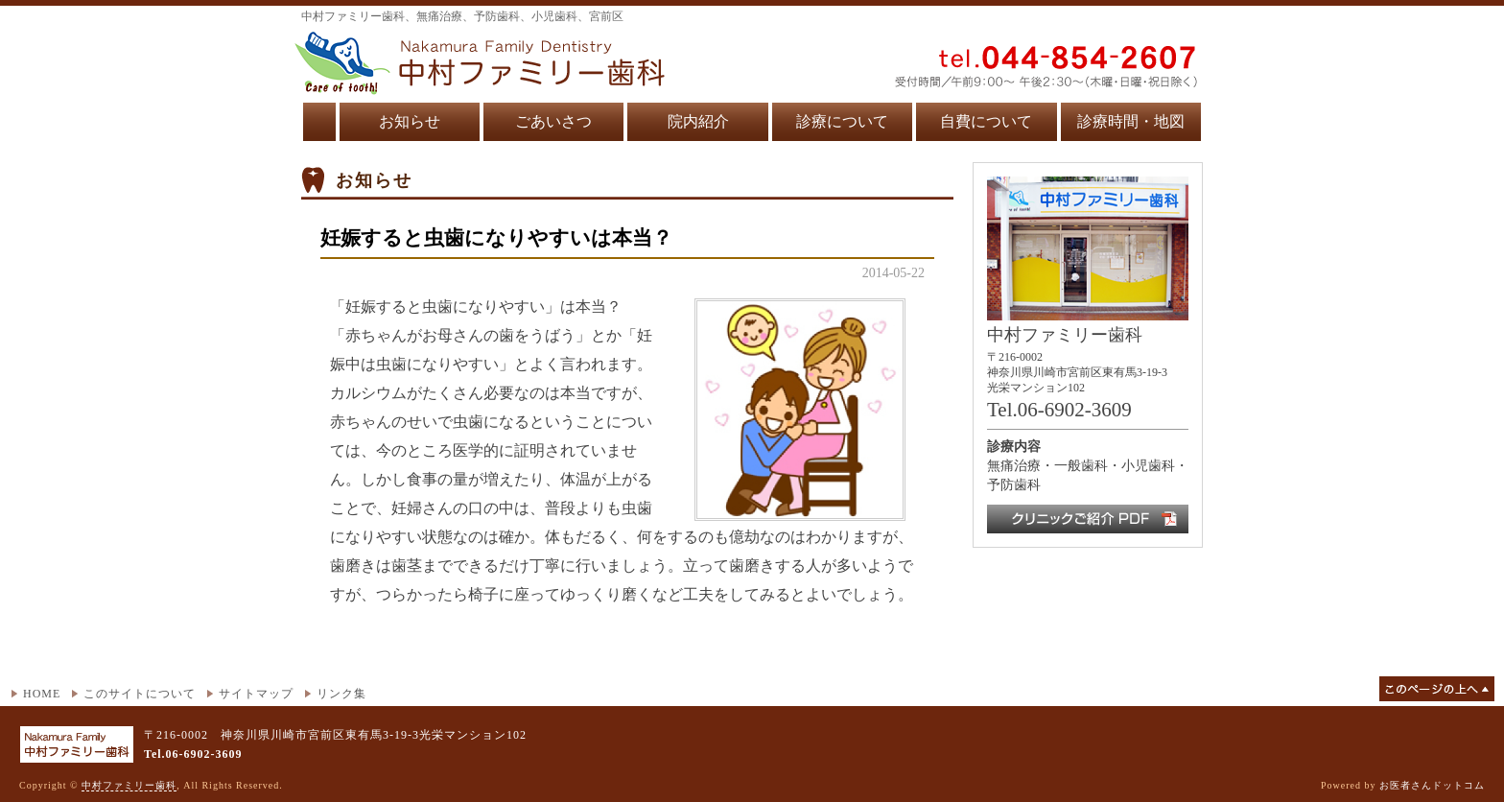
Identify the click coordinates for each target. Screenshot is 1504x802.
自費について (986, 121)
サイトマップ (256, 693)
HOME (41, 693)
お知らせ (409, 121)
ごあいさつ (553, 121)
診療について (842, 121)
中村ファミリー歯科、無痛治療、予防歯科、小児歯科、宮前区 (462, 16)
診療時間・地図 (1131, 121)
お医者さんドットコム (1432, 785)
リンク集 (341, 693)
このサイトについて (139, 693)
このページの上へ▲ (1436, 688)
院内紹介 (698, 121)
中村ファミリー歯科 (129, 785)
